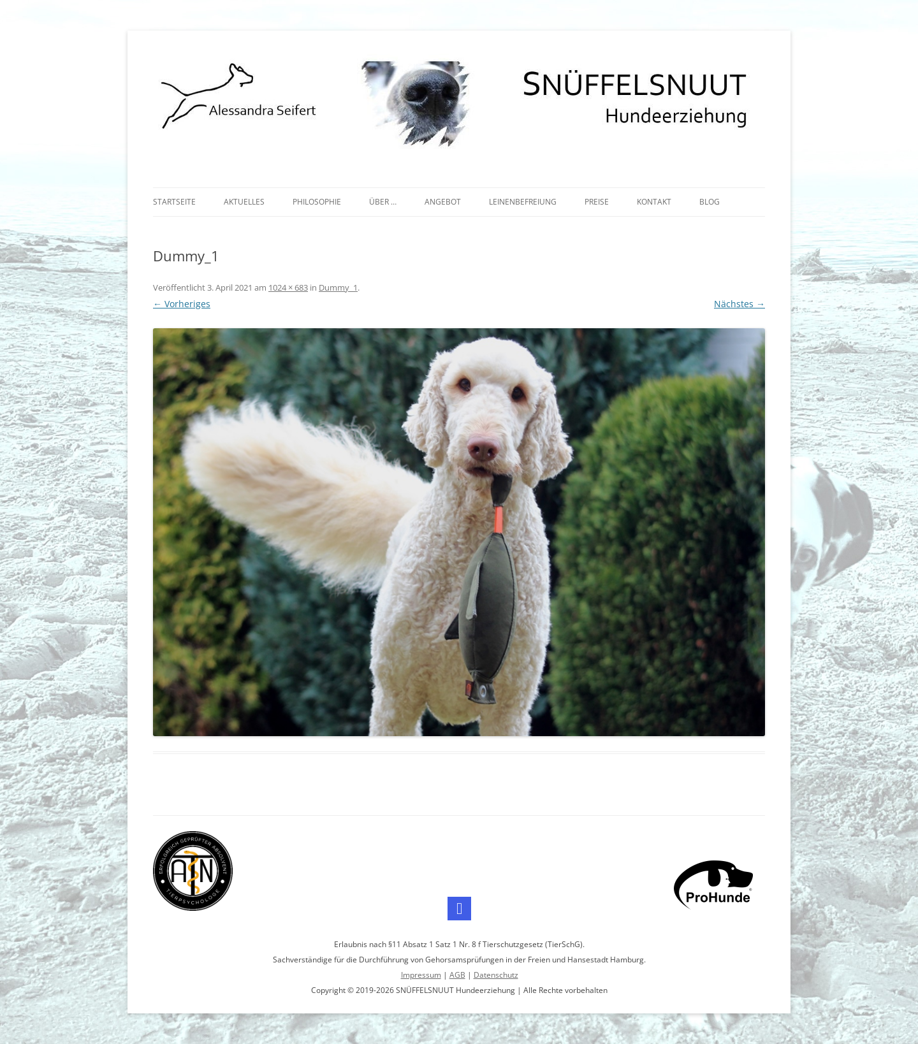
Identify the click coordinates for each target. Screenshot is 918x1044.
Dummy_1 (338, 287)
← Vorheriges (181, 304)
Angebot (443, 201)
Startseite (174, 201)
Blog (709, 201)
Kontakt (654, 201)
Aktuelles (244, 201)
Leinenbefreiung (523, 201)
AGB (457, 974)
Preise (597, 201)
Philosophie (317, 201)
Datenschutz (496, 974)
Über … (383, 201)
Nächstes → (739, 304)
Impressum (421, 974)
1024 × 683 (288, 287)
